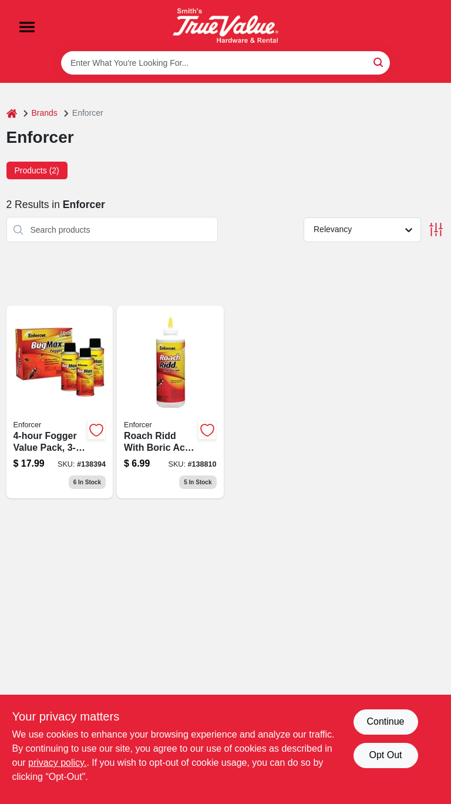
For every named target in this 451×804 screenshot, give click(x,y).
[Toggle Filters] (436, 229)
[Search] (379, 62)
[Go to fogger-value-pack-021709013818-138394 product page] (59, 402)
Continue (385, 721)
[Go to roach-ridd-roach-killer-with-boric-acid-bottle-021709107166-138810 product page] (170, 402)
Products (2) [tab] (37, 170)
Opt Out (385, 755)
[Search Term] (225, 63)
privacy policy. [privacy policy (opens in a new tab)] (57, 763)
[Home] (11, 113)
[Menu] (27, 27)
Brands (45, 113)
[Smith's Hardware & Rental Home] (225, 25)
